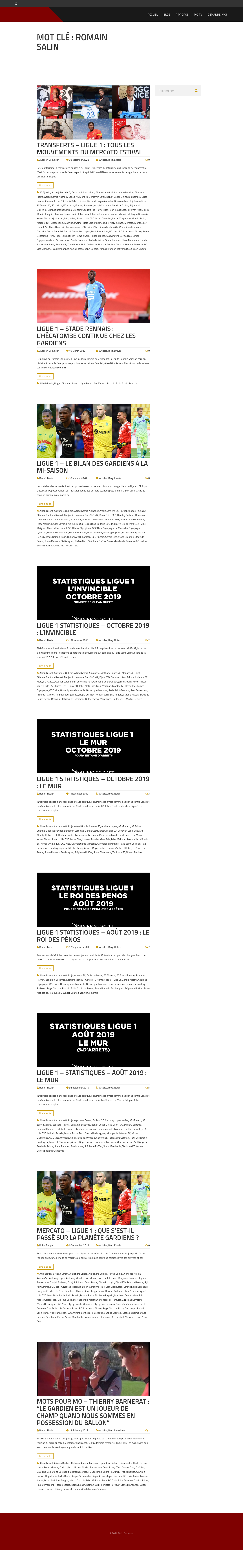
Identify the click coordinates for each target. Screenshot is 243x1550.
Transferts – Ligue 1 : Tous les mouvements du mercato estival (89, 148)
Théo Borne (73, 244)
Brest (102, 830)
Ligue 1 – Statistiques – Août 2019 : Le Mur (92, 1076)
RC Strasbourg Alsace (130, 231)
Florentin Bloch (80, 1287)
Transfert (119, 1317)
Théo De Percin (89, 244)
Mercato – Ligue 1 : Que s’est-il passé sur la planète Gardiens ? (88, 1234)
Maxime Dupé (101, 223)
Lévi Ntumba (131, 1291)
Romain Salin (83, 236)
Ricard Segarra (62, 1485)
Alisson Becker (61, 1463)
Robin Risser (68, 236)
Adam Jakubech (59, 192)
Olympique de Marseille (105, 227)
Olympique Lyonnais (130, 227)
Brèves (117, 351)
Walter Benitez (134, 699)
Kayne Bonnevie (139, 214)
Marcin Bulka (138, 218)
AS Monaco (82, 197)
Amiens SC (113, 511)
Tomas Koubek (92, 1317)
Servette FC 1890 (110, 1485)
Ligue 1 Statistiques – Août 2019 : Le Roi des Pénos (93, 935)
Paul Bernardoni (99, 231)
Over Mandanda (124, 1304)
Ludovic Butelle (105, 524)
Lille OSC (89, 218)
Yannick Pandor (108, 249)
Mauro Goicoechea (46, 1300)
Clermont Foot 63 (54, 201)
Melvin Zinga (116, 223)
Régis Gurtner (44, 537)
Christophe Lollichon (70, 1467)
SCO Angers (112, 236)
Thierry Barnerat (63, 1489)
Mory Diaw (54, 227)
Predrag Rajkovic (112, 532)
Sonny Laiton (63, 240)
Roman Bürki (93, 1485)
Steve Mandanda (131, 240)
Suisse (143, 1485)
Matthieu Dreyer (122, 1295)
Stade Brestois (79, 240)
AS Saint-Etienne (126, 975)
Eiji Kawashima (138, 201)
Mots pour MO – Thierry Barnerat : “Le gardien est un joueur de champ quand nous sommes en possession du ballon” (93, 1412)
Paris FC (106, 1480)
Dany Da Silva (137, 1467)
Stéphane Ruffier (97, 541)
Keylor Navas (44, 218)
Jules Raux (83, 214)
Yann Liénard (91, 249)
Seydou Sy (99, 1313)
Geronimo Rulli (111, 519)
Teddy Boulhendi (57, 244)
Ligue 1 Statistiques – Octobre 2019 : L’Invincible (93, 628)
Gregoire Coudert (82, 210)
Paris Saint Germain (57, 532)
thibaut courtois (45, 1489)
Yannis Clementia (55, 545)
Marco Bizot (43, 223)
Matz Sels (88, 223)
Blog (167, 14)
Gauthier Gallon (120, 205)
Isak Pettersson (100, 210)
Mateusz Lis (56, 223)
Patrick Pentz (71, 231)
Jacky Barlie (64, 1476)
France (79, 205)
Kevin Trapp (91, 1291)
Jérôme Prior (62, 1291)
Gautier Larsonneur (93, 519)
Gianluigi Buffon (114, 1287)
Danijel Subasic (75, 1282)
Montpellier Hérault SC (59, 528)
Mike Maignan (103, 686)
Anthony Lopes (67, 197)
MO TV (198, 14)
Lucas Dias (90, 524)
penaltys (131, 984)
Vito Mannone (44, 249)
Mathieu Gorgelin (104, 1295)
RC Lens (113, 231)
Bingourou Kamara (131, 197)
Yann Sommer (99, 1489)
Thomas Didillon (106, 244)
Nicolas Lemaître (133, 1300)
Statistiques (67, 541)
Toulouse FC (140, 244)
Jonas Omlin (70, 214)
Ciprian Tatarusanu (92, 1467)
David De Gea (44, 1472)
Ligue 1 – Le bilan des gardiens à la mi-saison (92, 466)
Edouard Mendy (51, 519)
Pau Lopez (84, 231)
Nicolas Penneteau (71, 227)
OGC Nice (87, 227)
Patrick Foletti (141, 1480)
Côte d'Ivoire (122, 1467)
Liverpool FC (119, 1476)
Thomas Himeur (124, 244)
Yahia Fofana (77, 249)
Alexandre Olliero (78, 1274)
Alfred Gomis (51, 197)
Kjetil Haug (57, 218)
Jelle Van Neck (134, 210)
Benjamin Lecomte (74, 515)
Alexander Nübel (104, 192)
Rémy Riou (55, 236)
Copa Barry (108, 1467)
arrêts (125, 1120)
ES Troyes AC (43, 205)
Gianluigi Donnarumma (60, 210)
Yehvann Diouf (124, 249)
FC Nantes (68, 205)
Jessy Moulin (43, 524)
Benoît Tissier (46, 478)
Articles (103, 160)
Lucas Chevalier (103, 218)
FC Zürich (115, 1472)
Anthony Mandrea (75, 1278)
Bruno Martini (51, 1467)
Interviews (119, 1430)
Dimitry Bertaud (87, 201)
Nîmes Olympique (81, 528)
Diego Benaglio (106, 1282)
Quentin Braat (70, 1308)
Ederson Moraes (78, 1472)
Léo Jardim (69, 218)
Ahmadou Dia (46, 1274)
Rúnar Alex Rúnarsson (79, 537)
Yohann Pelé (71, 545)
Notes (117, 640)
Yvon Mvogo (139, 249)
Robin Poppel (46, 1245)
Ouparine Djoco (45, 231)
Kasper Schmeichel (120, 214)
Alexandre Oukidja (63, 511)
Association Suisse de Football (122, 1463)
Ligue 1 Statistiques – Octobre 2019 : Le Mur (93, 782)
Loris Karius (133, 1476)
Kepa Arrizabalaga (102, 1476)
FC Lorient (57, 205)
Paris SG (58, 231)
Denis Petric (71, 201)
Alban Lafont (87, 192)
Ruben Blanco (98, 236)
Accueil (153, 14)
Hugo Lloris (51, 1476)
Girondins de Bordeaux (132, 519)
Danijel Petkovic (58, 1282)
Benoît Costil (113, 197)
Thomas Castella (82, 1489)
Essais (117, 160)
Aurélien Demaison (49, 160)
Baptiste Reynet (54, 515)
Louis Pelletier (54, 1295)
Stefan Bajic (81, 541)
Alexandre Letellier (124, 192)
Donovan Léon (121, 201)
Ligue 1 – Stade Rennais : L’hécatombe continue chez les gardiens (86, 336)
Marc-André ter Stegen (56, 1480)
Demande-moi (217, 14)
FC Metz (65, 519)
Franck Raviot (128, 1472)
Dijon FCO (111, 515)
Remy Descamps (127, 1308)
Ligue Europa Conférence (93, 383)
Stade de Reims (96, 240)
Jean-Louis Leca (118, 210)
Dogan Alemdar (105, 201)
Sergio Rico (126, 236)
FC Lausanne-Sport (99, 1472)
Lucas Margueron (121, 218)
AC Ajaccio (44, 192)
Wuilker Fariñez (61, 249)
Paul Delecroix (94, 532)
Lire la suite (45, 185)
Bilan (102, 515)
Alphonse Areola (97, 511)
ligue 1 (80, 218)
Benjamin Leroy (97, 197)
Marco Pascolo (77, 1480)
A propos (182, 14)
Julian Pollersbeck (99, 214)
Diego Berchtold (60, 1472)
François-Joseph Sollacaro (97, 205)
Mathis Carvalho (72, 223)
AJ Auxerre (74, 192)
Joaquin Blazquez (54, 214)
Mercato (128, 223)
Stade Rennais (112, 240)
